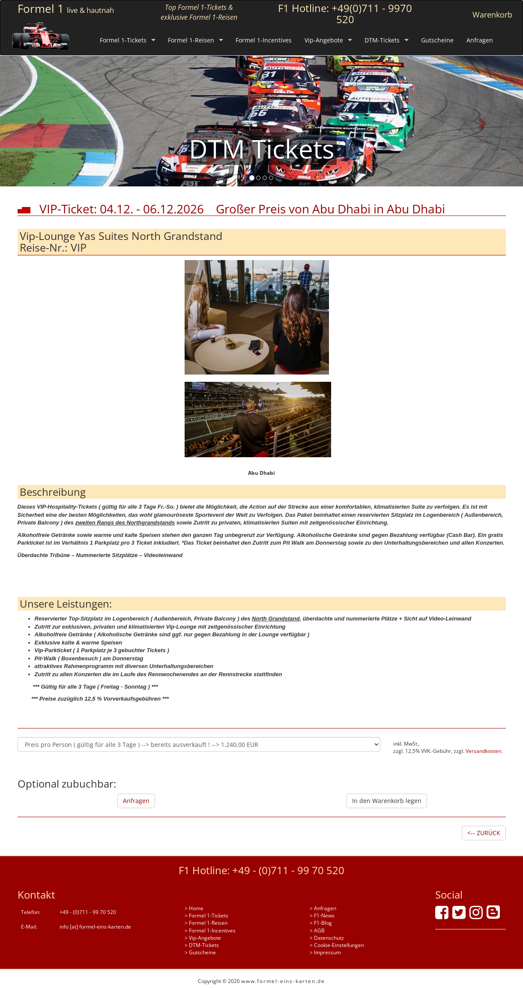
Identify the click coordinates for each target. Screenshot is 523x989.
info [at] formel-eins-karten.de (95, 926)
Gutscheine (437, 40)
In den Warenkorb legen (386, 801)
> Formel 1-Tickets (206, 915)
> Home (194, 908)
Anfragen (479, 40)
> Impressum (325, 952)
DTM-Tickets (382, 40)
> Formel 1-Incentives (210, 930)
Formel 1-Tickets (123, 40)
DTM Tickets (262, 148)
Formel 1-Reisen (191, 40)
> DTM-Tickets (202, 945)
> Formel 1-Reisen (206, 922)
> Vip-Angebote (203, 937)
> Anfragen (323, 908)
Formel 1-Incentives (264, 40)
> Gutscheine (200, 952)
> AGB (317, 930)
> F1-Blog (321, 922)
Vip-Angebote (324, 40)
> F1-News (322, 915)
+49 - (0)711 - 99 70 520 (288, 870)
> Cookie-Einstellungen (337, 945)
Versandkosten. (484, 751)
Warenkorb (492, 14)
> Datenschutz (327, 937)
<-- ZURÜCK (483, 833)
